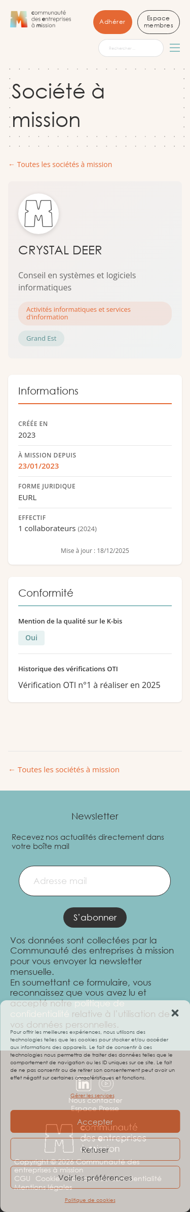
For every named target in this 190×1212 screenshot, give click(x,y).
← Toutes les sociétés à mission (60, 164)
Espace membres (159, 21)
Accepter (95, 1122)
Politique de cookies (90, 1200)
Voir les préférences (95, 1177)
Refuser (95, 1149)
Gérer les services (92, 1095)
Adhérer (112, 21)
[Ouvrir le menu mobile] (175, 48)
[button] (175, 1013)
